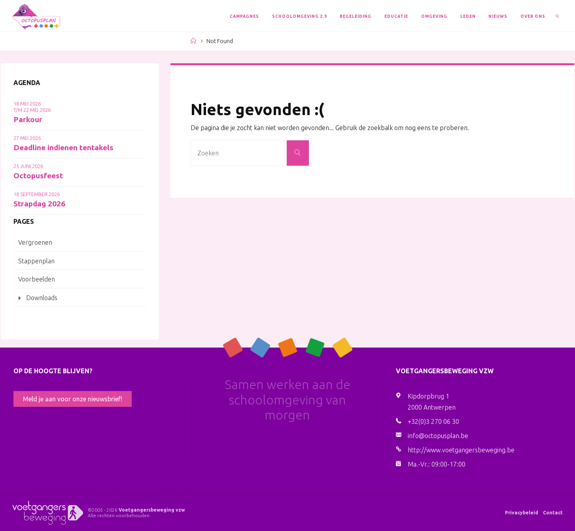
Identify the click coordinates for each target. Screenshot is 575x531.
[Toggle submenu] (19, 298)
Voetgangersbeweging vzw (152, 509)
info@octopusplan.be (438, 435)
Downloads (41, 297)
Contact (553, 512)
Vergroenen (35, 242)
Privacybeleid (521, 512)
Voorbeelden (36, 279)
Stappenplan (36, 261)
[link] (557, 16)
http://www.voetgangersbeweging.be (461, 450)
